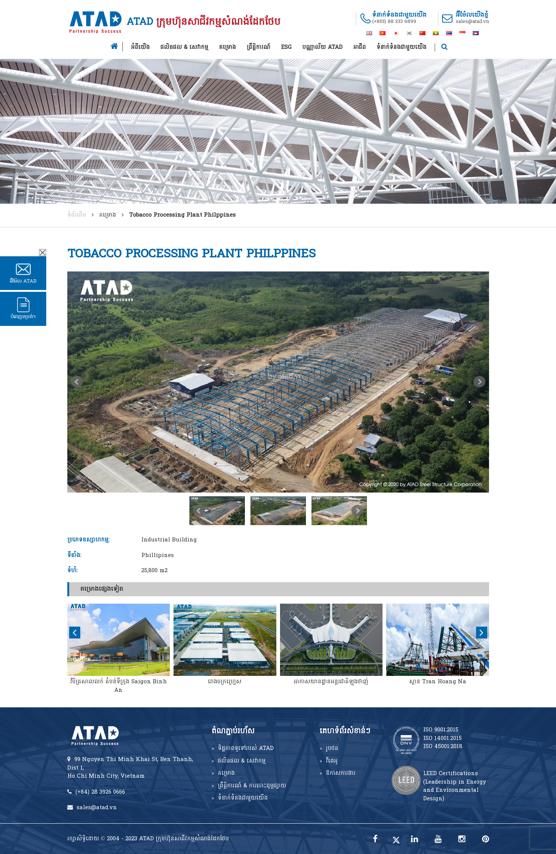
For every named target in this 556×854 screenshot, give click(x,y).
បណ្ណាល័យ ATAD (322, 47)
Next (479, 382)
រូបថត (332, 748)
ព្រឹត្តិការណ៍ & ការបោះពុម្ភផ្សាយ (252, 786)
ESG (286, 47)
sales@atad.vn (472, 21)
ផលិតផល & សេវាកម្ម (184, 47)
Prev (77, 382)
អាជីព (359, 47)
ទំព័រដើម (76, 215)
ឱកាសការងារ (340, 773)
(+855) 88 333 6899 (394, 21)
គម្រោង (227, 47)
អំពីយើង (140, 47)
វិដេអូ (332, 761)
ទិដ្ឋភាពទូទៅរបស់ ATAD (246, 748)
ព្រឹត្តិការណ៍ (258, 47)
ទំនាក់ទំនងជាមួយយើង (402, 47)
